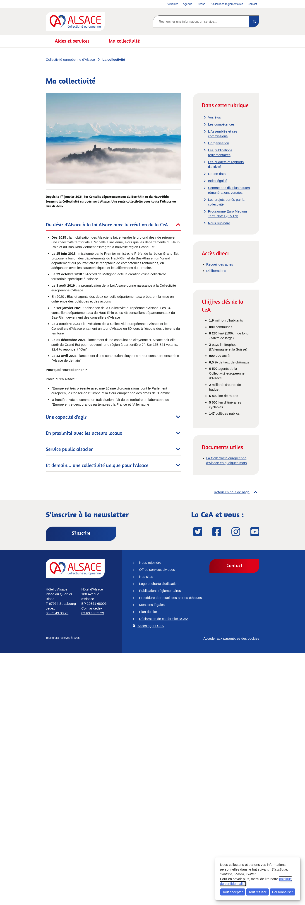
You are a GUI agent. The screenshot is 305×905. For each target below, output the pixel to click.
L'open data (217, 174)
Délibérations (216, 271)
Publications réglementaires (160, 591)
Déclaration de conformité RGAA (163, 619)
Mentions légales (152, 605)
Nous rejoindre (219, 223)
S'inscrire (81, 533)
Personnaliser (282, 892)
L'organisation (218, 143)
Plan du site (148, 612)
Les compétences (221, 124)
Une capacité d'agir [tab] (66, 417)
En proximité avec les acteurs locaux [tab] (84, 433)
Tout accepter (232, 892)
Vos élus (214, 117)
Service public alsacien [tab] (70, 449)
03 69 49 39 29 (57, 613)
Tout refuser (257, 892)
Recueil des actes (219, 264)
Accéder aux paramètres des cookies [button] (231, 640)
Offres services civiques (157, 569)
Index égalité (217, 181)
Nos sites (146, 576)
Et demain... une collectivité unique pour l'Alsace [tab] (97, 465)
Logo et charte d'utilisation (158, 584)
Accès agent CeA (150, 626)
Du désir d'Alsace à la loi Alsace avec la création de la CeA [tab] (107, 224)
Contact (234, 565)
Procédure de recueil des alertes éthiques (170, 598)
